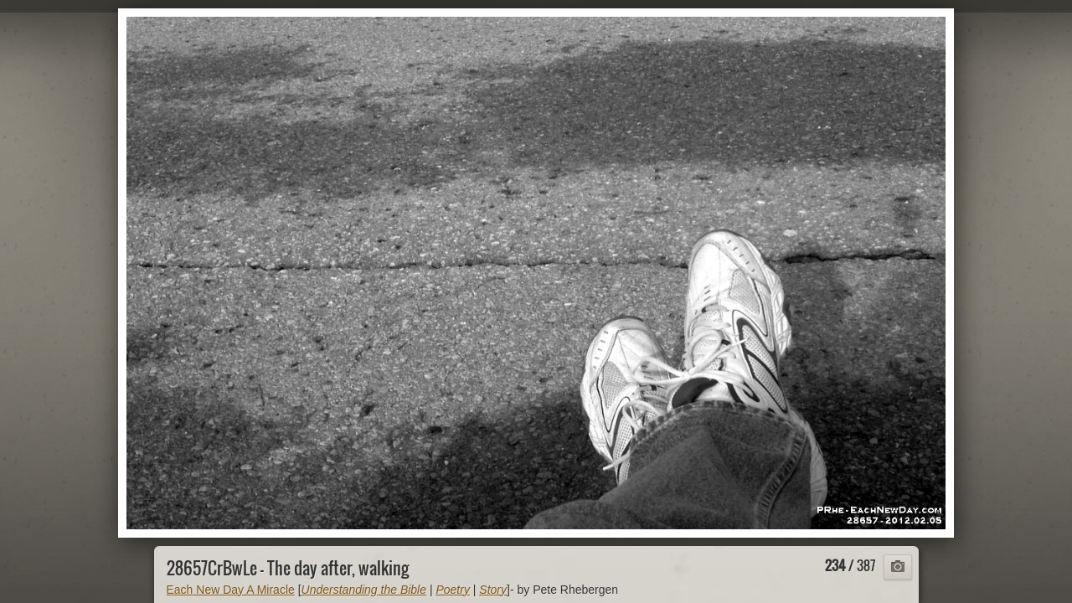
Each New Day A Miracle (231, 589)
